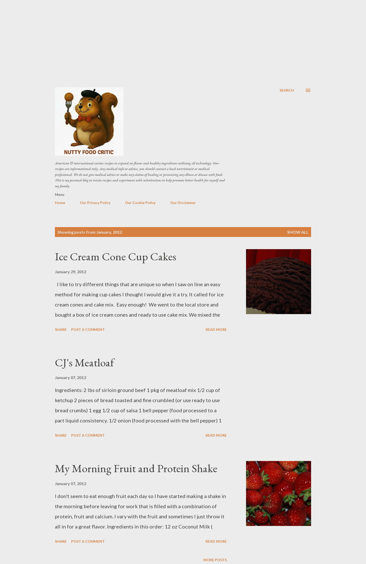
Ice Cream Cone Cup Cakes (115, 256)
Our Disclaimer (183, 202)
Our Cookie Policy (140, 202)
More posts (215, 560)
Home (60, 202)
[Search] (287, 90)
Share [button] (61, 329)
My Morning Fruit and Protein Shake (136, 468)
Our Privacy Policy (95, 202)
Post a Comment (88, 329)
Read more (216, 329)
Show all (298, 232)
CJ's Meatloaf (84, 362)
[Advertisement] (183, 38)
